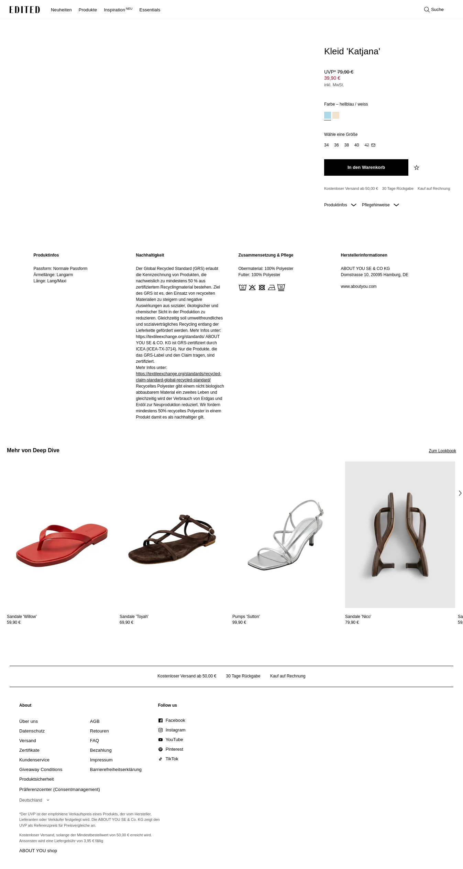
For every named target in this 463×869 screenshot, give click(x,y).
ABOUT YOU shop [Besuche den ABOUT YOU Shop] (38, 850)
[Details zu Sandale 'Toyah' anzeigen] (175, 534)
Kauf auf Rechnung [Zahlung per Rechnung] (434, 188)
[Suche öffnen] (434, 9)
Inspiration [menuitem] (118, 10)
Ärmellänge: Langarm (53, 274)
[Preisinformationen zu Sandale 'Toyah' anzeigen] (175, 622)
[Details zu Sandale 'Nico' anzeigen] (400, 534)
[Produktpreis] (387, 79)
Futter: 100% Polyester (259, 274)
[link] (25, 706)
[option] (327, 116)
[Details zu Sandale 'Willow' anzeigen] (62, 534)
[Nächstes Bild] (460, 493)
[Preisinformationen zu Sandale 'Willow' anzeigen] (62, 622)
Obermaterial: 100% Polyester (266, 268)
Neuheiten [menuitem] (61, 10)
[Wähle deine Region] (35, 800)
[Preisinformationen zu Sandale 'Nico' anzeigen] (400, 622)
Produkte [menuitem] (88, 10)
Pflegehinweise (380, 205)
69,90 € (126, 622)
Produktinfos (340, 205)
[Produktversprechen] (387, 188)
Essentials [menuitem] (150, 10)
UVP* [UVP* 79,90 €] (338, 71)
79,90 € (352, 622)
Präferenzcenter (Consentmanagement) (59, 789)
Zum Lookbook (442, 450)
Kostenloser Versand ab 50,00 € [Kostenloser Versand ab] (351, 188)
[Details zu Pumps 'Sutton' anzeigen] (287, 534)
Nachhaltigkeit (150, 255)
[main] (232, 336)
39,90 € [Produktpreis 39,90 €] (332, 78)
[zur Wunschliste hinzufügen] (417, 167)
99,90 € (239, 622)
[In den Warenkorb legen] (366, 167)
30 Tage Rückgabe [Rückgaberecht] (398, 188)
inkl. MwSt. (334, 85)
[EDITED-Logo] (25, 9)
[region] (78, 336)
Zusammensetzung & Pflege (266, 255)
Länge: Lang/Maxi (50, 281)
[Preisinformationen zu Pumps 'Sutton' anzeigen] (287, 622)
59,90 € (14, 622)
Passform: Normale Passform (61, 268)
